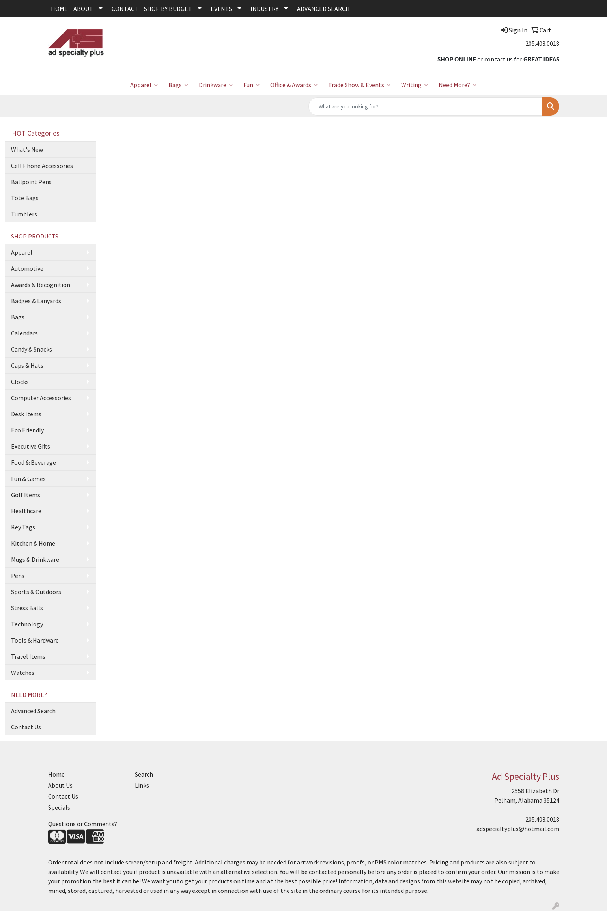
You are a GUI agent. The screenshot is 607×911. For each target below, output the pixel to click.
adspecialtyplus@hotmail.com (517, 829)
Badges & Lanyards (36, 301)
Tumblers (24, 214)
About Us (60, 785)
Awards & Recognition (40, 285)
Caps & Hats (27, 365)
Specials (59, 807)
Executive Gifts (30, 446)
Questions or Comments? (82, 824)
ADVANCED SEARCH (323, 9)
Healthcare (26, 511)
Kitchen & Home (33, 543)
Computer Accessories (41, 398)
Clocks (20, 382)
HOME (59, 9)
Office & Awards (294, 84)
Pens (17, 575)
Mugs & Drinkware (35, 559)
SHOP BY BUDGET (168, 9)
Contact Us (26, 727)
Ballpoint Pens (31, 182)
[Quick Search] (425, 106)
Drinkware (216, 84)
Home (56, 774)
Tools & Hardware (35, 640)
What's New (27, 149)
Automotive (27, 268)
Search (144, 774)
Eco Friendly (27, 430)
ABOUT (83, 9)
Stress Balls (27, 608)
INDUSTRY (264, 9)
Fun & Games (28, 479)
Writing (414, 84)
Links (142, 785)
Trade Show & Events (359, 84)
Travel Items (28, 656)
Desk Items (26, 414)
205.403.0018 (542, 43)
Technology (27, 624)
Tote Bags (25, 198)
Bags (178, 84)
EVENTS (221, 9)
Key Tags (23, 527)
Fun (251, 84)
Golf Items (25, 495)
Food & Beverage (33, 462)
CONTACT (125, 9)
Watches (22, 672)
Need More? (458, 84)
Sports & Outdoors (36, 592)
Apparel (144, 84)
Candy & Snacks (31, 349)
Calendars (24, 333)
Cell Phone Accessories (42, 166)
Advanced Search (33, 711)
